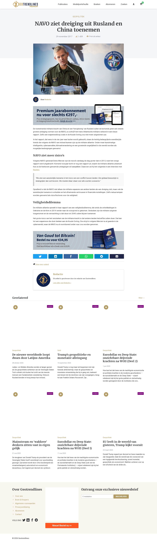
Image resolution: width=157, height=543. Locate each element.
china (37, 264)
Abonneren (110, 4)
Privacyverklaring (22, 507)
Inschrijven (121, 496)
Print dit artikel (93, 36)
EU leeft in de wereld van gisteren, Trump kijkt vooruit (123, 443)
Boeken (97, 4)
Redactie (48, 99)
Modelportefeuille (80, 4)
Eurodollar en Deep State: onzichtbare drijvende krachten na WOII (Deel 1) (74, 445)
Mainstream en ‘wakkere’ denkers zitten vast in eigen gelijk (31, 445)
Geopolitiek (78, 16)
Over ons (19, 496)
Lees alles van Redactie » (62, 283)
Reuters (36, 170)
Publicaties (63, 4)
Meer (142, 298)
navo (41, 264)
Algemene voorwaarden (25, 503)
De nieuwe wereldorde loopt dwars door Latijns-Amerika (31, 356)
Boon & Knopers (22, 500)
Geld (59, 350)
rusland (46, 264)
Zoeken (124, 4)
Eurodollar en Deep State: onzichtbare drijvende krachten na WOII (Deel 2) (120, 358)
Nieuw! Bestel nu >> (62, 525)
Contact (18, 514)
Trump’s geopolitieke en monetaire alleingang (74, 356)
